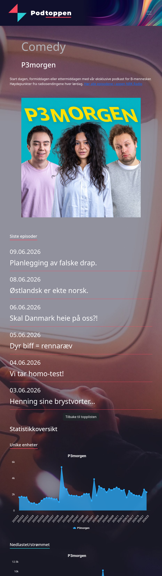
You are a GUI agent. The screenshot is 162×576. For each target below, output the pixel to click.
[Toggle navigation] (149, 13)
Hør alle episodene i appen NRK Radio (113, 84)
